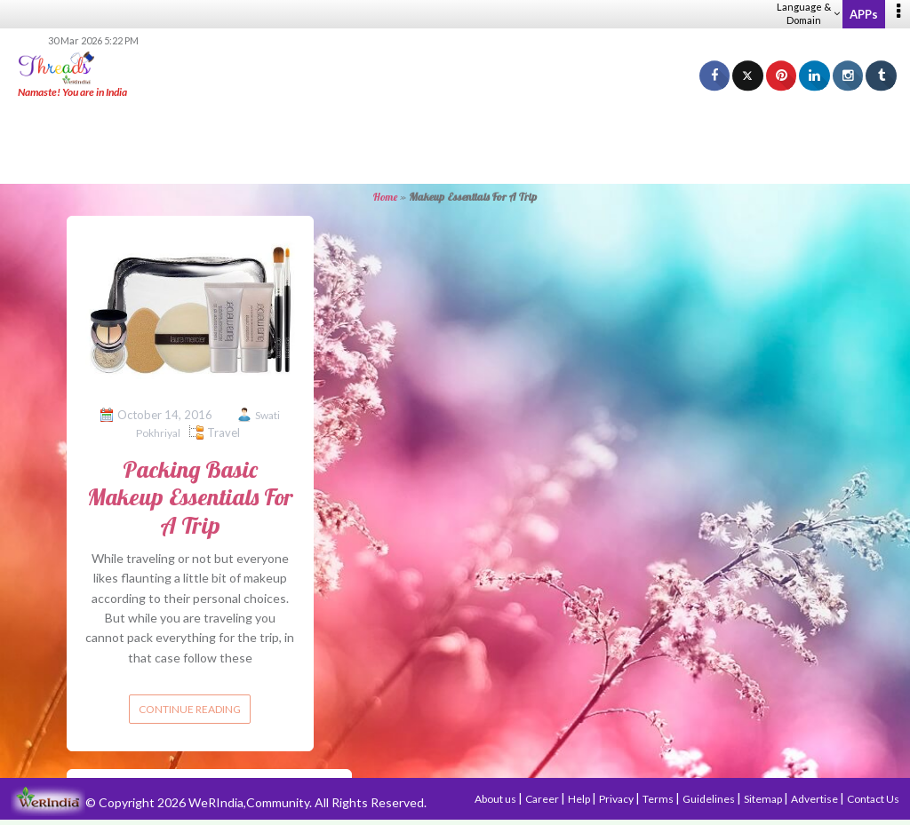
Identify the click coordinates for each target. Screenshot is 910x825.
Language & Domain (808, 13)
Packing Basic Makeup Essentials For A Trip (190, 497)
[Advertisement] (455, 142)
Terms (659, 798)
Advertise (815, 798)
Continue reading (190, 709)
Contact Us (873, 798)
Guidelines (709, 798)
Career (543, 798)
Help (580, 798)
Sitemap (764, 798)
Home (385, 196)
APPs (864, 14)
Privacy (617, 798)
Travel (223, 432)
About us (496, 798)
